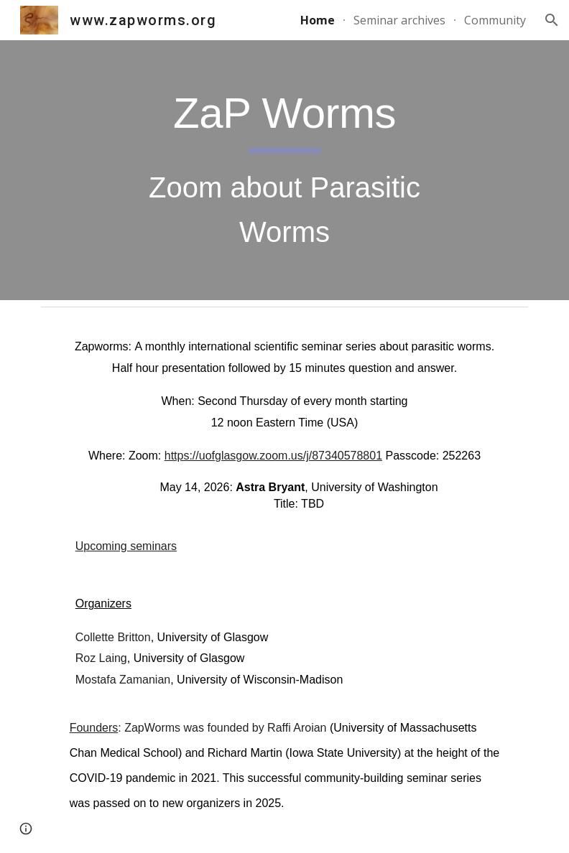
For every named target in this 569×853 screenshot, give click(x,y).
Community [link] (495, 20)
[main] (284, 170)
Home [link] (317, 20)
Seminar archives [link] (399, 20)
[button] (552, 20)
